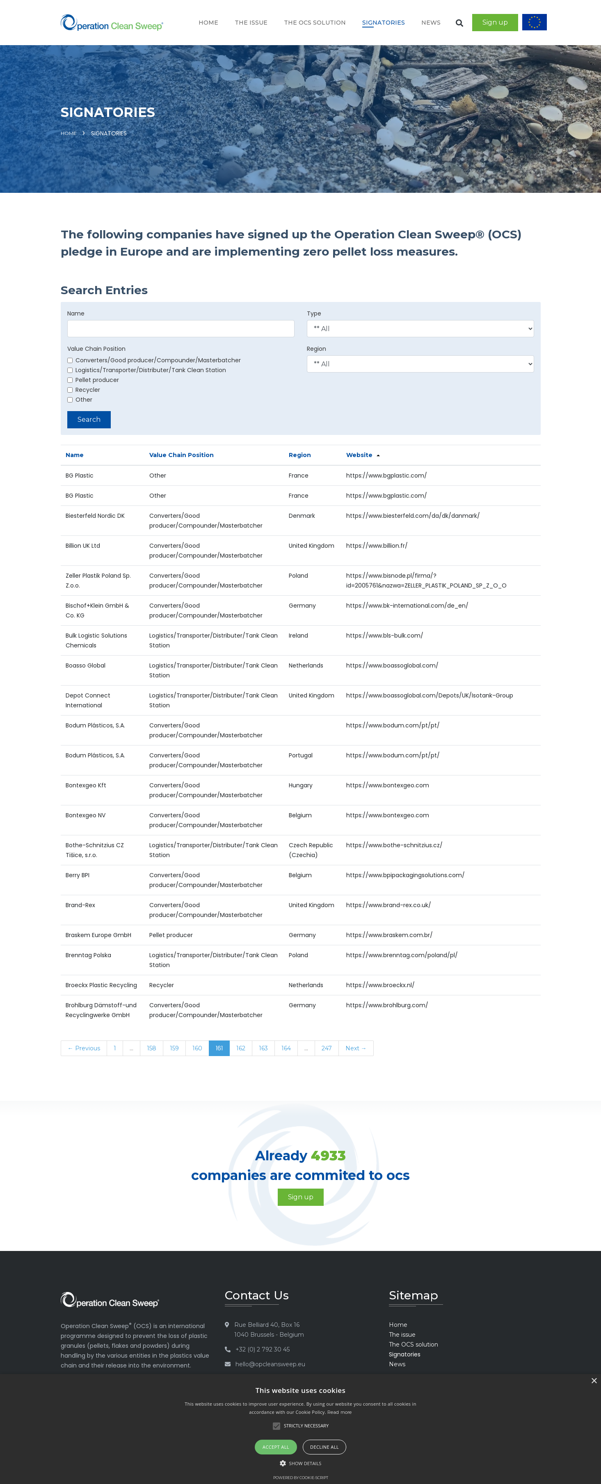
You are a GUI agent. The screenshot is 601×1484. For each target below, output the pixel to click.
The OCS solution (315, 22)
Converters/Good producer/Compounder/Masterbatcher (154, 360)
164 (286, 1048)
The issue (251, 22)
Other (79, 400)
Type (314, 313)
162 (240, 1048)
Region (316, 349)
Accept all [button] (276, 1447)
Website (359, 455)
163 (263, 1048)
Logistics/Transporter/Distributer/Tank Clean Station (146, 370)
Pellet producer (93, 380)
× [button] (594, 1381)
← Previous (84, 1048)
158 (151, 1048)
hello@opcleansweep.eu (270, 1364)
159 (174, 1048)
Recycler (83, 390)
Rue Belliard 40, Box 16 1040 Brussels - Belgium (269, 1329)
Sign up (495, 22)
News (431, 22)
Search (89, 419)
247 (327, 1048)
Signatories (383, 22)
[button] (301, 1463)
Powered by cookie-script (300, 1477)
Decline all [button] (324, 1447)
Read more (339, 1412)
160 (197, 1048)
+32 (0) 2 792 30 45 (262, 1349)
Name (76, 313)
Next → (356, 1048)
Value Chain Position (96, 349)
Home (208, 22)
